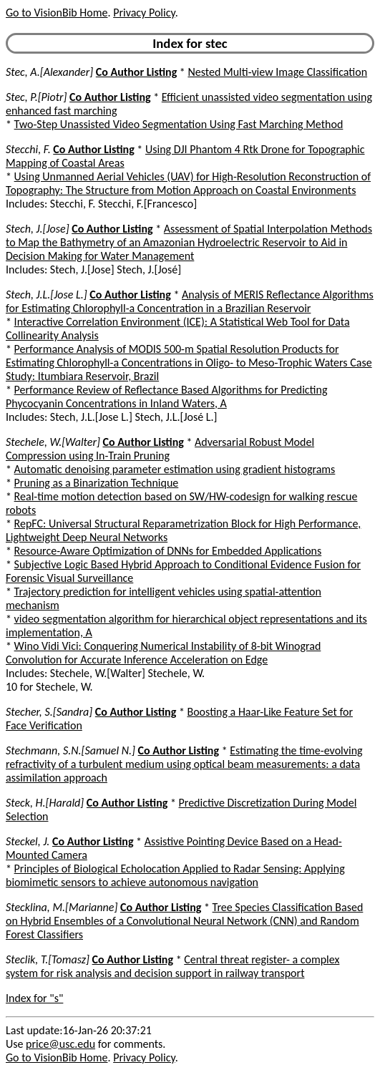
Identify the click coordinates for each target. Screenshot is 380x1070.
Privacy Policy (144, 12)
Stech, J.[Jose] (37, 228)
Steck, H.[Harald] (45, 802)
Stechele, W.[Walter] (53, 442)
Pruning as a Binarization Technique (96, 483)
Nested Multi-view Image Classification (277, 72)
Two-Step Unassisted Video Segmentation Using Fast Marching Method (179, 124)
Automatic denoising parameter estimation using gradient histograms (175, 469)
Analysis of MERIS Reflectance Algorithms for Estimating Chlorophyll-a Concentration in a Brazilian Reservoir (190, 301)
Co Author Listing (136, 72)
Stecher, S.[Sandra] (49, 712)
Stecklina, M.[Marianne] (61, 907)
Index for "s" (34, 998)
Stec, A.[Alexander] (49, 72)
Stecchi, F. (28, 149)
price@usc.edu (60, 1044)
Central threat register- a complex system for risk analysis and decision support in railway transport (172, 966)
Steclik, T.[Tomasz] (47, 959)
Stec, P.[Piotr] (36, 97)
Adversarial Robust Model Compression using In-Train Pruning (160, 448)
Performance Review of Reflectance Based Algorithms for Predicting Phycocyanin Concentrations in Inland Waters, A (166, 396)
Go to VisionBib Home (56, 12)
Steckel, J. (27, 841)
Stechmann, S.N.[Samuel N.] (70, 750)
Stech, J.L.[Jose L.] (46, 294)
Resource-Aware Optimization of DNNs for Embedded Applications (168, 551)
